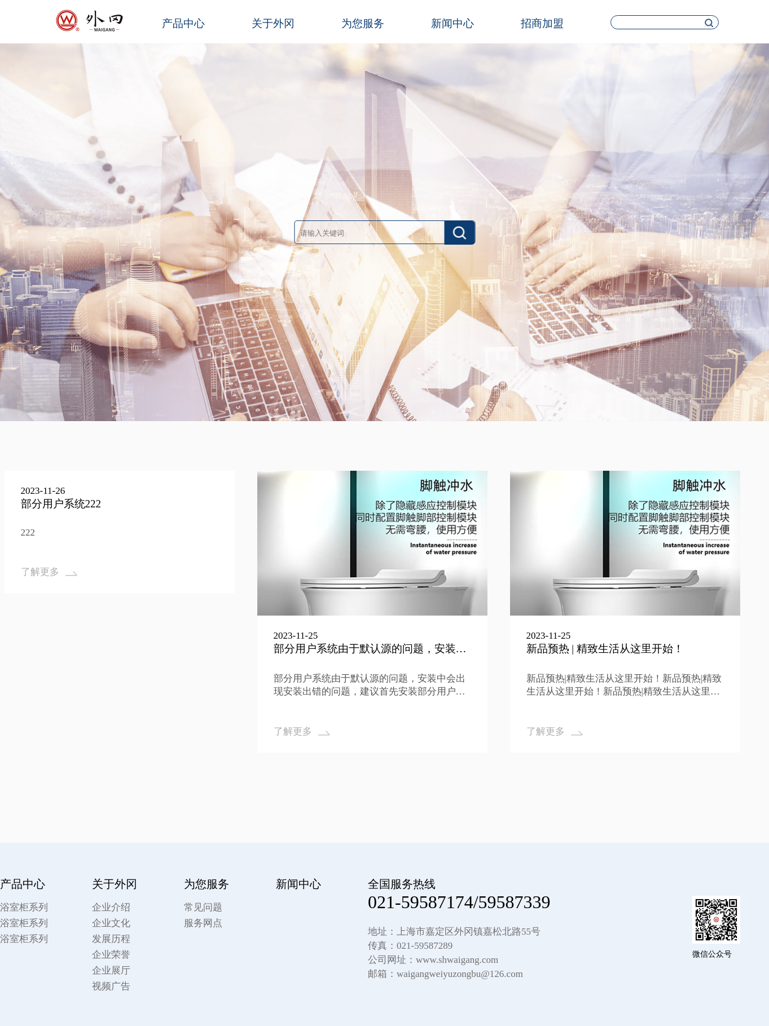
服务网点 (203, 923)
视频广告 (111, 986)
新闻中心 (452, 23)
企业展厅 (111, 970)
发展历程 (111, 939)
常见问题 (203, 907)
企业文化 (111, 923)
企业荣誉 (111, 954)
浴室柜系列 (24, 907)
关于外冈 (273, 23)
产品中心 (183, 23)
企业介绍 (111, 907)
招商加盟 (542, 23)
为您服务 (362, 23)
